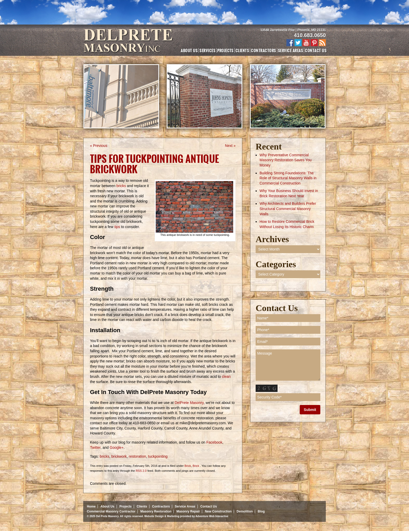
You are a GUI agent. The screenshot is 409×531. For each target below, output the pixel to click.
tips (117, 227)
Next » (230, 146)
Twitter (95, 447)
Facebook (213, 442)
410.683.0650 (310, 35)
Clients (242, 50)
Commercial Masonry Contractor (111, 511)
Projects (225, 50)
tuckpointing (158, 456)
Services (207, 50)
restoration (137, 456)
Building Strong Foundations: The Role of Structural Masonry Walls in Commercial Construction (288, 178)
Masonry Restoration (155, 511)
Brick (187, 465)
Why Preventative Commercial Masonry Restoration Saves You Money (285, 160)
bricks (121, 186)
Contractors (263, 50)
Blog (261, 511)
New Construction (218, 511)
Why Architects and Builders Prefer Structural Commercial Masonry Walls (288, 208)
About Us (189, 50)
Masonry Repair (188, 511)
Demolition (245, 511)
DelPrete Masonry (189, 403)
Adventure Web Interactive (211, 516)
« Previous (98, 146)
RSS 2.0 (141, 470)
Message (288, 365)
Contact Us (316, 50)
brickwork (119, 456)
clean (226, 376)
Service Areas (290, 50)
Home (91, 506)
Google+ (116, 447)
